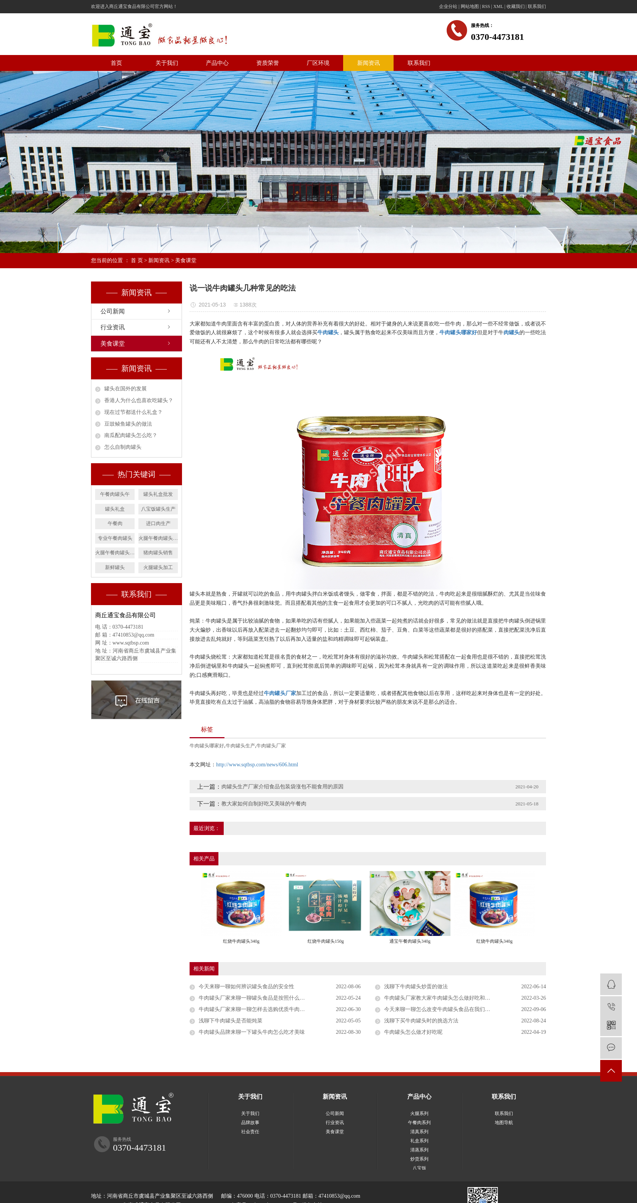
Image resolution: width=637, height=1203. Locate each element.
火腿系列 (419, 1113)
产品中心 (217, 63)
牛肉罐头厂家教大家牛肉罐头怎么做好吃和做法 (440, 998)
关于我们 (166, 63)
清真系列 (419, 1131)
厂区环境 (318, 63)
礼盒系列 (419, 1140)
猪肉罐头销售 (158, 552)
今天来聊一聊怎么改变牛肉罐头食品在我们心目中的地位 (450, 1009)
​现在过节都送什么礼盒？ (133, 412)
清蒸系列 (419, 1150)
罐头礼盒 (115, 509)
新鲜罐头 (115, 567)
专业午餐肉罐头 (115, 538)
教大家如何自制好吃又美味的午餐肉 (263, 804)
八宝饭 (419, 1168)
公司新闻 (112, 311)
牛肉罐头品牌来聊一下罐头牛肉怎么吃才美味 (252, 1032)
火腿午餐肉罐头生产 (115, 552)
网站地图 (470, 6)
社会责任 (250, 1131)
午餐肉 (115, 523)
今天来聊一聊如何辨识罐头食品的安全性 (246, 986)
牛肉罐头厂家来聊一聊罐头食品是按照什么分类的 (257, 998)
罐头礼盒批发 (158, 494)
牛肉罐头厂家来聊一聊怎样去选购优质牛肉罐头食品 (260, 1009)
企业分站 (448, 6)
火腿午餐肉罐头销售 (158, 538)
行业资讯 (112, 327)
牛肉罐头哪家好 (207, 746)
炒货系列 (419, 1159)
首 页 (137, 260)
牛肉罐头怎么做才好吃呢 (413, 1032)
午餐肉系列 (419, 1122)
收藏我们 (516, 6)
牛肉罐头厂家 (271, 746)
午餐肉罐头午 (115, 494)
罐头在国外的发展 (125, 389)
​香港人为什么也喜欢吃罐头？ (138, 400)
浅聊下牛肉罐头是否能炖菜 (230, 1021)
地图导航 (504, 1122)
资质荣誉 (267, 63)
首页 (116, 63)
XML (498, 6)
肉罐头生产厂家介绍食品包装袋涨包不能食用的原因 (282, 786)
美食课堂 (185, 260)
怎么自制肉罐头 (122, 447)
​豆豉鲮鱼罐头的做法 (128, 424)
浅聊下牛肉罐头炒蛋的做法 (416, 986)
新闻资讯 (368, 63)
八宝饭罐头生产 (158, 509)
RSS (486, 6)
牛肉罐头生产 (240, 746)
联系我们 (537, 6)
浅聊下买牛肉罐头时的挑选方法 (421, 1021)
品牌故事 (250, 1122)
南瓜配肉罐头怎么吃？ (130, 435)
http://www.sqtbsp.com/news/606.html (257, 764)
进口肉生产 (158, 523)
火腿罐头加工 (158, 567)
